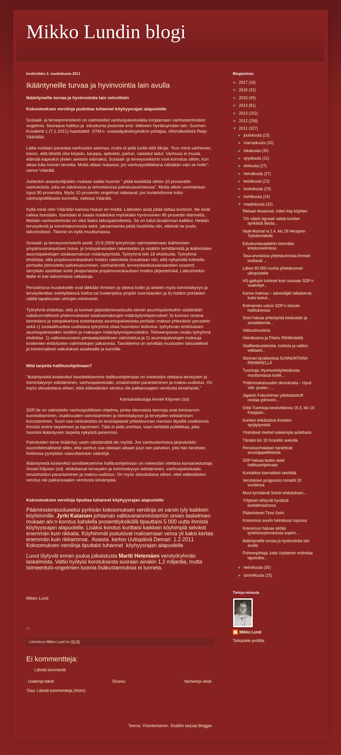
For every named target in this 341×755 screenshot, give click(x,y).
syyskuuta (253, 158)
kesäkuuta (253, 181)
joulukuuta (253, 135)
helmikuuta (254, 567)
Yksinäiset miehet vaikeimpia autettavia (277, 432)
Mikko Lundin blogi (106, 31)
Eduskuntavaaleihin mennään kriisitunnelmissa (268, 246)
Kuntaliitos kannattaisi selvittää (269, 473)
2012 (244, 121)
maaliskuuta (255, 204)
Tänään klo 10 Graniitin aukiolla (270, 440)
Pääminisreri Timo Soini (263, 513)
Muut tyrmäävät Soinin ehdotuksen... (275, 493)
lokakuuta (253, 150)
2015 (244, 98)
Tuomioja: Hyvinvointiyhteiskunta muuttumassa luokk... (271, 372)
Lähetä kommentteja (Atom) (61, 690)
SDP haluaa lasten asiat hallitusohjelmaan (264, 462)
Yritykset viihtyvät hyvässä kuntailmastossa (266, 502)
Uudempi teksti (41, 681)
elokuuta (252, 166)
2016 (244, 90)
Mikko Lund (250, 632)
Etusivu (118, 681)
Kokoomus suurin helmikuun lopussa (275, 520)
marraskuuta (255, 143)
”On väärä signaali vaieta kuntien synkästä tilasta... (271, 221)
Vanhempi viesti (197, 681)
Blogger (205, 725)
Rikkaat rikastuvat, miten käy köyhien (275, 211)
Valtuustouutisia (256, 330)
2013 (244, 113)
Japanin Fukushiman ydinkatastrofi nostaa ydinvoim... (273, 397)
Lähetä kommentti (50, 670)
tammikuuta (254, 575)
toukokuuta (254, 189)
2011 (244, 128)
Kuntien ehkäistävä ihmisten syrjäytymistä (267, 422)
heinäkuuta (254, 173)
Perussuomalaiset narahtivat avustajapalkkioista (267, 450)
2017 (244, 82)
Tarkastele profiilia (248, 640)
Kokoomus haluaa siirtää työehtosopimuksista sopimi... (271, 530)
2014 (244, 105)
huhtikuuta (253, 196)
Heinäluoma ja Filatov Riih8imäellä (273, 338)
